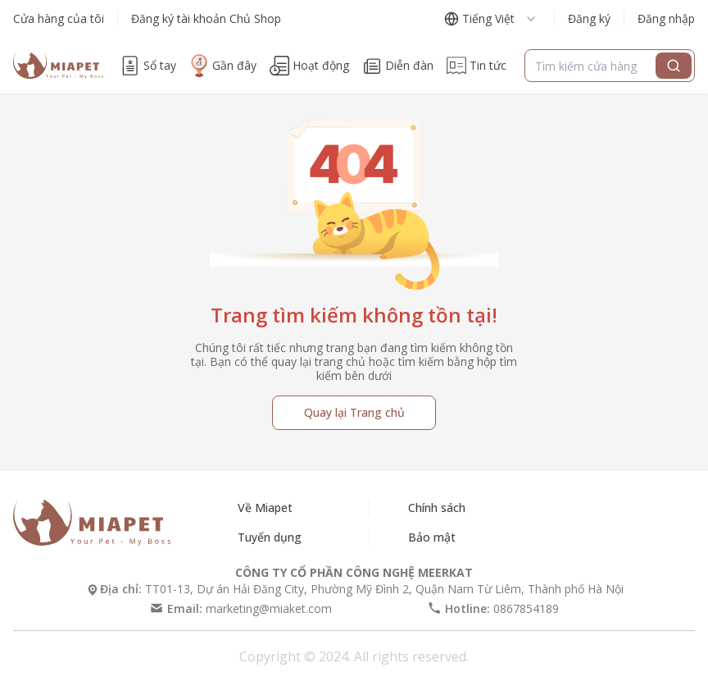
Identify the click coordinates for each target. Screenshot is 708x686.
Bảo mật (432, 537)
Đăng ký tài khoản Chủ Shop (206, 18)
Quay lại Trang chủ (354, 412)
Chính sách (436, 507)
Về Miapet (265, 507)
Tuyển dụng (270, 537)
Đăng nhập (666, 18)
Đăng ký (589, 18)
